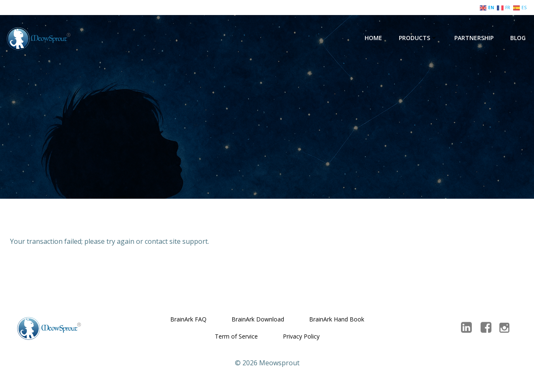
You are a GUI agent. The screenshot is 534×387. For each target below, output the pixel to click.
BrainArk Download (258, 319)
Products (418, 38)
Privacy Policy (301, 336)
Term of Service (236, 336)
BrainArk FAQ (188, 319)
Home (373, 38)
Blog (518, 38)
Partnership (474, 38)
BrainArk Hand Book (336, 319)
